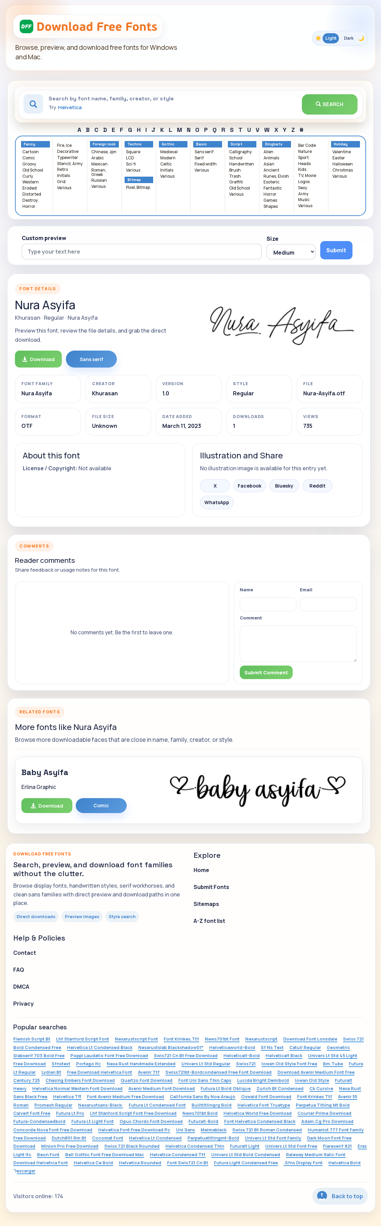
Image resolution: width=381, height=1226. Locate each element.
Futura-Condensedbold (39, 1121)
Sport (303, 157)
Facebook (249, 485)
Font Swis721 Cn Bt (187, 1163)
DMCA (21, 986)
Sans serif (204, 152)
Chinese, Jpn (103, 152)
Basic (201, 144)
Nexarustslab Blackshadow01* (170, 1047)
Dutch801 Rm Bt (69, 1138)
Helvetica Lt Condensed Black (99, 1047)
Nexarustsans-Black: (100, 1105)
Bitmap (134, 180)
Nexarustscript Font (136, 1039)
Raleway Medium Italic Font (315, 1154)
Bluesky (284, 485)
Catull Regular (305, 1047)
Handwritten (241, 164)
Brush (235, 170)
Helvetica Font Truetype (263, 1105)
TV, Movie (307, 175)
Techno (134, 144)
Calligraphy (240, 152)
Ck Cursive (321, 1088)
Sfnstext (61, 1064)
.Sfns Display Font (303, 1163)
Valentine (341, 152)
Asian (269, 164)
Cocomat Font (107, 1138)
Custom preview (44, 238)
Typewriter (67, 157)
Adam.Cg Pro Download (327, 1121)
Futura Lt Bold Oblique (226, 1088)
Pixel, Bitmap (138, 187)
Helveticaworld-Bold (232, 1047)
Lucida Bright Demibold (263, 1080)
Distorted (31, 194)
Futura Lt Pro (70, 1113)
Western (30, 182)
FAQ (18, 969)
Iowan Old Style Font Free (289, 1064)
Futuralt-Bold (203, 1121)
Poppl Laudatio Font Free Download (109, 1055)
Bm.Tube (333, 1064)
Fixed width (206, 164)
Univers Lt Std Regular (205, 1064)
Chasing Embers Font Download (80, 1080)
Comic (28, 158)
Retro (62, 169)
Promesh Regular (53, 1105)
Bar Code (307, 145)
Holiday (341, 144)
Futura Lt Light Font (92, 1121)
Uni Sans (185, 1130)
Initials (63, 175)
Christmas (342, 170)
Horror (28, 206)
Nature (305, 151)
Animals (271, 158)
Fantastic (273, 188)
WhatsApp (216, 502)
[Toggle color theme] (340, 38)
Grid (61, 181)
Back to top (340, 1196)
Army (303, 194)
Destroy (30, 200)
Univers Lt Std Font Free (291, 1146)
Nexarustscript (261, 1039)
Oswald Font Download (266, 1096)
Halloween (342, 164)
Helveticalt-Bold (241, 1055)
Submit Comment (266, 672)
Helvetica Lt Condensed (155, 1138)
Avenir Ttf (149, 1072)
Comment (251, 618)
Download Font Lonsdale (310, 1039)
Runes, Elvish (276, 176)
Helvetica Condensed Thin (194, 1146)
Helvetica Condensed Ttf (177, 1154)
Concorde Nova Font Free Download (52, 1130)
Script (236, 144)
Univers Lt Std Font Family (273, 1138)
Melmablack (213, 1130)
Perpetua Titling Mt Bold (323, 1105)
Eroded (29, 188)
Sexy (302, 188)
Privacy (23, 1003)
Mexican (99, 164)
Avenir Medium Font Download (161, 1088)
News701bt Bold (200, 1113)
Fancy (29, 144)
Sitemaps (206, 904)
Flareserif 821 (337, 1146)
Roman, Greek (98, 172)
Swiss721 (246, 1064)
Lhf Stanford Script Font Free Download (133, 1113)
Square (133, 152)
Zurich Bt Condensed (280, 1088)
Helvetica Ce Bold (93, 1163)
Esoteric (271, 182)
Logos (304, 181)
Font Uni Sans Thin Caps (204, 1080)
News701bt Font (222, 1039)
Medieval (169, 152)
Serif (199, 158)
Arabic (97, 158)
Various (64, 188)
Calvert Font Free (31, 1113)
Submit (336, 250)
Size (272, 239)
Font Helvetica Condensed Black (259, 1121)
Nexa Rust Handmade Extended (141, 1064)
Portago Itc (88, 1064)
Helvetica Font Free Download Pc (134, 1130)
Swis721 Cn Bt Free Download (186, 1055)
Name (246, 590)
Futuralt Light (244, 1146)
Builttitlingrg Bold (212, 1105)
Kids (302, 169)
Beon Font (48, 1154)
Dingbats (274, 144)
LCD (130, 158)
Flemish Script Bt (31, 1039)
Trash (235, 176)
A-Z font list (209, 921)
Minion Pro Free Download (69, 1146)
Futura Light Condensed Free (246, 1163)
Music (304, 199)
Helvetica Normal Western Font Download (77, 1088)
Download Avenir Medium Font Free (316, 1072)
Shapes (271, 206)
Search (330, 104)
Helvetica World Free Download (257, 1113)
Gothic (168, 144)
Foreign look (104, 144)
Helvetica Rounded (140, 1163)
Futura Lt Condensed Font (157, 1105)
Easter (338, 158)
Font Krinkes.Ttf (181, 1039)
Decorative (67, 151)
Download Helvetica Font (40, 1163)
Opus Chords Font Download (151, 1121)
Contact (24, 952)
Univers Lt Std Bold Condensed (245, 1154)
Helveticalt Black (284, 1055)
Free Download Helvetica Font (99, 1072)
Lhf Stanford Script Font (82, 1039)
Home (201, 870)
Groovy (29, 164)
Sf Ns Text (272, 1047)
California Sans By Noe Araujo (202, 1096)
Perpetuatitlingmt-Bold (213, 1138)
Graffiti (236, 182)
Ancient (271, 170)
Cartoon (30, 152)
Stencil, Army (70, 163)
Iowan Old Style (312, 1080)
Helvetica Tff (67, 1096)
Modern (168, 158)
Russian (99, 180)
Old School (32, 170)
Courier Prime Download (324, 1113)
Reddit (317, 485)
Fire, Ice (64, 145)
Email (306, 590)
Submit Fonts (211, 887)
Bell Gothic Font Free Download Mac (104, 1154)
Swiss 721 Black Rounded (132, 1146)
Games (270, 200)
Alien (268, 152)
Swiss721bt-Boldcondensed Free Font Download (218, 1072)
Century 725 (26, 1080)
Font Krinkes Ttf (314, 1096)
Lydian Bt (51, 1072)
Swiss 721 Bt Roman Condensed (267, 1130)
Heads (304, 163)
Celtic (166, 164)
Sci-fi (131, 164)
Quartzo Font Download (147, 1080)
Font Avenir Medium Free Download (125, 1096)
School (235, 158)
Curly (27, 176)
